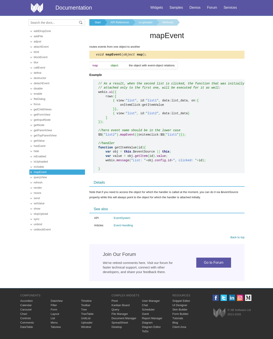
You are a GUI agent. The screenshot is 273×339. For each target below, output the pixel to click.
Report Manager (152, 319)
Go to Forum (213, 263)
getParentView (43, 130)
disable (38, 88)
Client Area (179, 327)
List (53, 319)
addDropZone (42, 31)
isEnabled (40, 156)
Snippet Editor (181, 301)
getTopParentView (45, 135)
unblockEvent (42, 229)
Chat (145, 305)
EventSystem (122, 218)
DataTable (26, 327)
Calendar (26, 305)
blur (36, 62)
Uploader (87, 323)
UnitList (85, 319)
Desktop (117, 327)
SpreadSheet (120, 323)
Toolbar (85, 305)
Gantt (145, 314)
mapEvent (40, 172)
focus (37, 104)
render (38, 187)
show (37, 208)
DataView (57, 301)
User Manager (151, 301)
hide (36, 151)
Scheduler (148, 310)
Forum (212, 7)
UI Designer (179, 305)
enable (38, 93)
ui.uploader (146, 22)
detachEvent (41, 83)
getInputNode (42, 119)
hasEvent (39, 146)
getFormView (42, 114)
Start (98, 22)
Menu (54, 323)
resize (37, 193)
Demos (195, 7)
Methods (167, 22)
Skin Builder (179, 310)
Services (230, 7)
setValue (39, 203)
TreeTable (87, 314)
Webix (219, 313)
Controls (25, 319)
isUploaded (41, 161)
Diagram (147, 323)
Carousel (26, 310)
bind (36, 52)
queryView (40, 177)
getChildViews (43, 109)
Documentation (73, 8)
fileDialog (39, 99)
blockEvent (41, 57)
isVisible (39, 166)
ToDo (145, 332)
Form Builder (180, 314)
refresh (38, 182)
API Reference (119, 22)
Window (86, 327)
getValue (39, 140)
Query (115, 310)
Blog (175, 323)
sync (37, 219)
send (37, 198)
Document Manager (124, 319)
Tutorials (177, 319)
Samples (176, 7)
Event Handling (123, 226)
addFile (38, 36)
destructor (40, 78)
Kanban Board (121, 305)
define (37, 72)
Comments (27, 323)
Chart (23, 314)
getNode (39, 125)
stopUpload (41, 213)
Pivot (115, 301)
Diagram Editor (151, 327)
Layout (55, 314)
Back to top (237, 238)
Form (54, 310)
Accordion (26, 301)
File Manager (120, 314)
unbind (38, 224)
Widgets (156, 7)
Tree (84, 310)
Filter (54, 305)
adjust (37, 41)
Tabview (56, 327)
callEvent (39, 67)
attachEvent (41, 46)
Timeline (86, 301)
